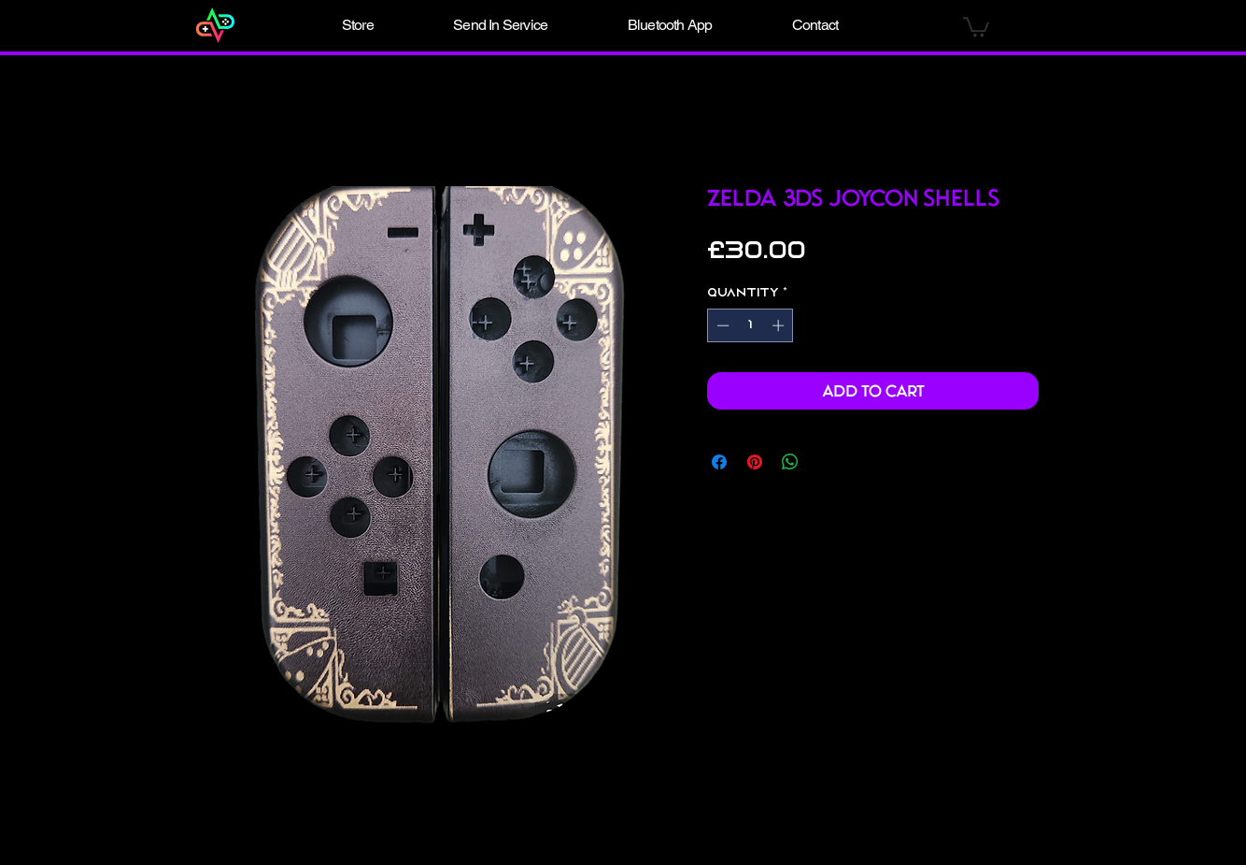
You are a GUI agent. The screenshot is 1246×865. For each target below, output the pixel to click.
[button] (357, 25)
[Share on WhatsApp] (790, 462)
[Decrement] (721, 325)
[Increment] (780, 325)
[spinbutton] (750, 325)
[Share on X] (825, 462)
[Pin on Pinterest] (754, 462)
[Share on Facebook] (719, 462)
